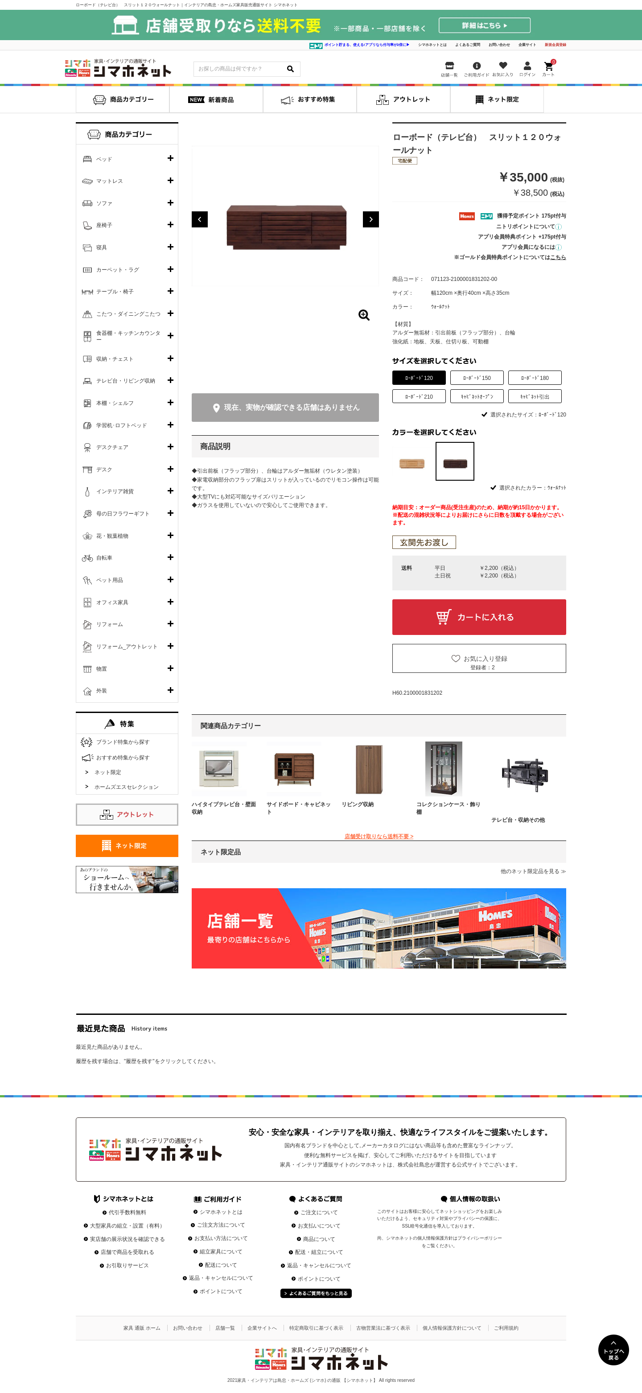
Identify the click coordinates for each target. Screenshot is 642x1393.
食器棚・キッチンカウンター (128, 336)
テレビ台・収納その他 (518, 820)
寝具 (101, 247)
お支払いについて (319, 1226)
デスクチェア (112, 447)
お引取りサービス (127, 1265)
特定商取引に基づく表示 (316, 1328)
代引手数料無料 (127, 1212)
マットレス (109, 181)
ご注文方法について (221, 1225)
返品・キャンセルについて (221, 1278)
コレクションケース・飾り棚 (448, 808)
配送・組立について (319, 1252)
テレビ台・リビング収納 (125, 381)
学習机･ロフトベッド (121, 425)
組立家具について (221, 1252)
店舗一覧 (225, 1328)
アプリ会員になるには (532, 247)
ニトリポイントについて (529, 226)
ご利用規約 (506, 1328)
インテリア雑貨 (115, 491)
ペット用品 (109, 580)
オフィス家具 (112, 602)
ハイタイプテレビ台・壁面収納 (224, 808)
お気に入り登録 (485, 658)
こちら (558, 257)
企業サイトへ (262, 1328)
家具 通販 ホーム (141, 1328)
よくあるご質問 (467, 45)
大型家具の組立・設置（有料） (127, 1226)
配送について (221, 1265)
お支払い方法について (221, 1238)
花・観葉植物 (112, 536)
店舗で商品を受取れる (127, 1252)
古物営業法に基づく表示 (383, 1328)
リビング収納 (358, 804)
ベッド (104, 159)
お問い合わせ (499, 45)
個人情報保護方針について (452, 1328)
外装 (101, 691)
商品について (319, 1239)
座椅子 (104, 225)
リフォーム (109, 624)
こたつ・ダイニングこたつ (128, 314)
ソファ (104, 203)
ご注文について (319, 1212)
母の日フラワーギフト (123, 514)
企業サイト (527, 45)
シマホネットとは (432, 45)
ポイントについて (221, 1291)
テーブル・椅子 (115, 291)
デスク (104, 469)
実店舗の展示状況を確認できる (127, 1239)
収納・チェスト (115, 359)
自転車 (104, 558)
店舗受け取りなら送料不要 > (379, 836)
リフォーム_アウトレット (127, 646)
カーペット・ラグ (117, 270)
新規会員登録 (555, 45)
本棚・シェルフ (115, 403)
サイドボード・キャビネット (299, 808)
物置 (101, 669)
